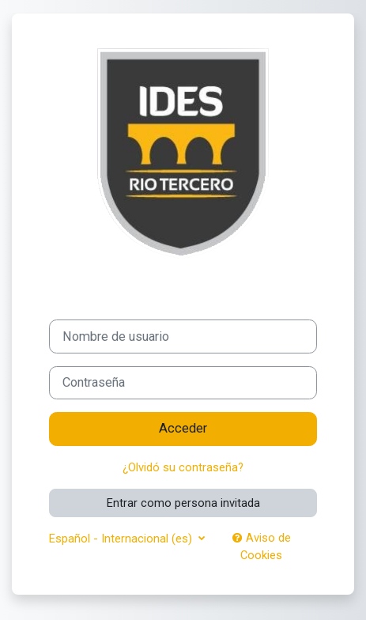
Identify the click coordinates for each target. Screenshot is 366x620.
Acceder (183, 428)
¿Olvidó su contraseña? (183, 467)
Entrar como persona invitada (183, 503)
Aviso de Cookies (261, 546)
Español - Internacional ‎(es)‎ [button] (122, 538)
